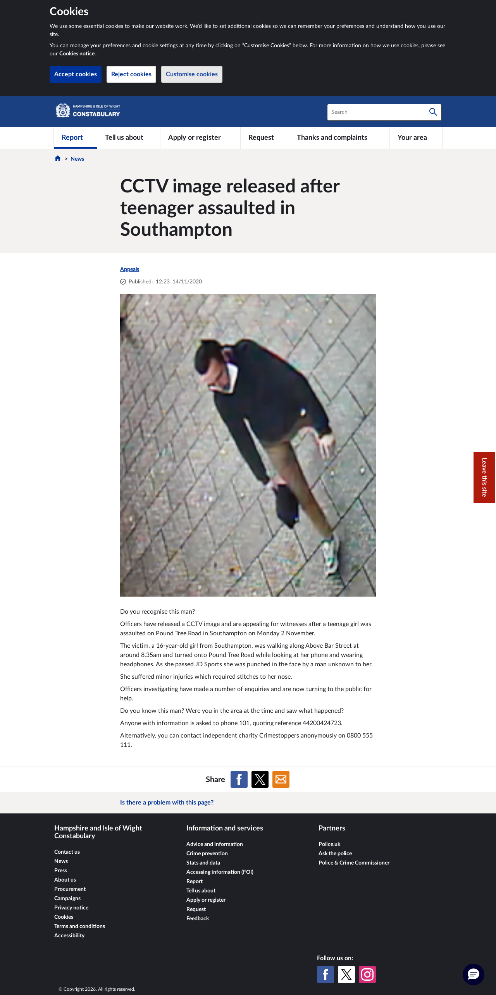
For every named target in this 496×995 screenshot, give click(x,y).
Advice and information (214, 844)
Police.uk (329, 844)
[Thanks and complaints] (339, 138)
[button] (473, 974)
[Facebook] (325, 974)
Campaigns (67, 898)
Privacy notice (71, 908)
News (77, 159)
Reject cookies (131, 74)
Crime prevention (207, 853)
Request (196, 909)
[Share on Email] (280, 779)
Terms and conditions (79, 926)
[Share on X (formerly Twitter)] (260, 779)
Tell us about (200, 891)
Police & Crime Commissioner (354, 863)
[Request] (265, 138)
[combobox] (384, 112)
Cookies (63, 917)
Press (60, 870)
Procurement (70, 889)
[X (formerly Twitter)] (346, 974)
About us (65, 880)
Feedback (197, 918)
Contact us (67, 852)
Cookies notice (77, 54)
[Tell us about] (128, 138)
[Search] (433, 112)
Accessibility (69, 935)
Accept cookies (75, 74)
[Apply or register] (200, 138)
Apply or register (206, 900)
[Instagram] (367, 974)
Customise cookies (192, 74)
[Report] (75, 138)
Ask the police (335, 853)
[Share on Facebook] (239, 779)
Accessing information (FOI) (219, 872)
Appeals (129, 269)
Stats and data (203, 863)
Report (194, 881)
